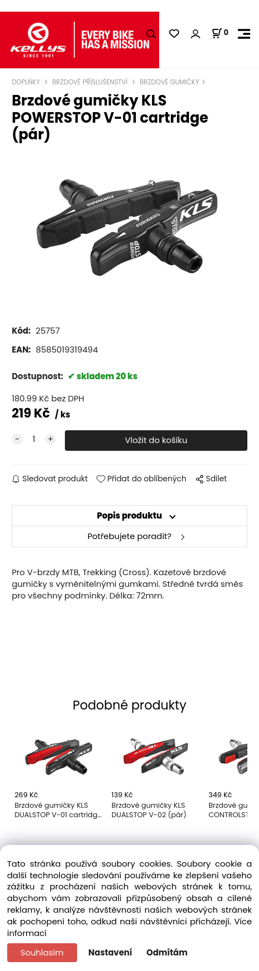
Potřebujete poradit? (130, 536)
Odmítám (166, 952)
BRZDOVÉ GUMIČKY (168, 82)
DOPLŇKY (27, 82)
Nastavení (110, 952)
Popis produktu (129, 515)
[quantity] (34, 439)
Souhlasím (42, 952)
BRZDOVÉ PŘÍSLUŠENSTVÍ (89, 82)
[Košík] (219, 33)
